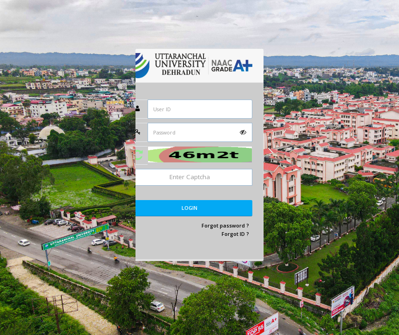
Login (189, 207)
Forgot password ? (225, 225)
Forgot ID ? (235, 233)
